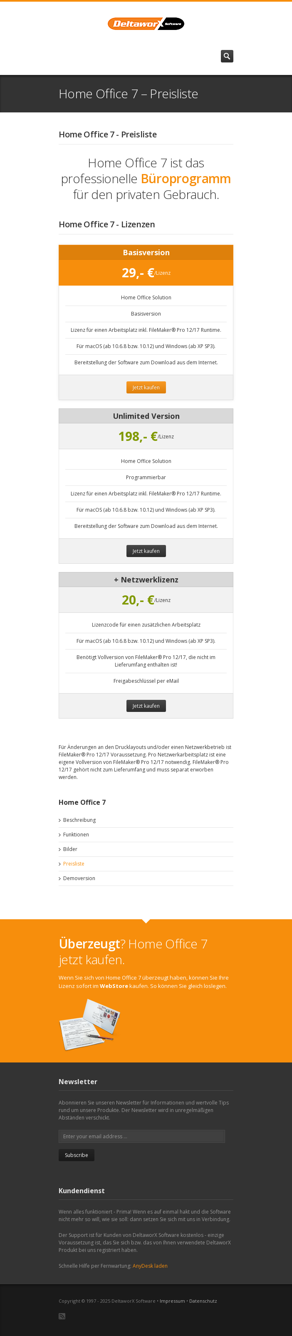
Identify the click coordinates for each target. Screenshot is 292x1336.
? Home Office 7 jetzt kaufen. (133, 951)
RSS (62, 1316)
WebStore (114, 986)
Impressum (172, 1301)
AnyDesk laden (150, 1265)
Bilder (70, 849)
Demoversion (79, 878)
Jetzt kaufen (146, 387)
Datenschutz (203, 1301)
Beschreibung (79, 819)
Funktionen (76, 834)
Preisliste (73, 863)
